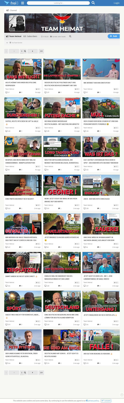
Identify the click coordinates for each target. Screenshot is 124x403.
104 (41, 51)
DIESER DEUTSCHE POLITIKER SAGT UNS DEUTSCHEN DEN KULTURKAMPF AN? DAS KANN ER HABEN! (60, 85)
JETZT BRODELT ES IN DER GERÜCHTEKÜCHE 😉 (61, 239)
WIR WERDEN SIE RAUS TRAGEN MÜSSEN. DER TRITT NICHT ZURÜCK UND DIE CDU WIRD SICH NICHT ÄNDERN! (21, 240)
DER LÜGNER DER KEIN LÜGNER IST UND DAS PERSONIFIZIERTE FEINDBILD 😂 (101, 122)
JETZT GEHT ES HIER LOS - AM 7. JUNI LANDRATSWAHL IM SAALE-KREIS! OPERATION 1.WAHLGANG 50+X (98, 279)
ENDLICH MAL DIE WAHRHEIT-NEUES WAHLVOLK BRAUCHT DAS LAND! (58, 277)
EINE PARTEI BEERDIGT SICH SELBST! (19, 199)
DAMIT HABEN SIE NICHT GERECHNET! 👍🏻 (21, 276)
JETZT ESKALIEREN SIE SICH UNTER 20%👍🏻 (100, 315)
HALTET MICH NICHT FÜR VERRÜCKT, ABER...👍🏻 (22, 316)
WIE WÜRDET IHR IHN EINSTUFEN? (97, 83)
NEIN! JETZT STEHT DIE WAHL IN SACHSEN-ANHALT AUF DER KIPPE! (61, 200)
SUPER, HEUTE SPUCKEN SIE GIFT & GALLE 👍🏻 (21, 122)
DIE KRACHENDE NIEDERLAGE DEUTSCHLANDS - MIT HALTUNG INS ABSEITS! (61, 122)
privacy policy (92, 401)
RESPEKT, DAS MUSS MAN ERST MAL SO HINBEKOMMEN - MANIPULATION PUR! (20, 161)
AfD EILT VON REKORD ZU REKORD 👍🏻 (98, 354)
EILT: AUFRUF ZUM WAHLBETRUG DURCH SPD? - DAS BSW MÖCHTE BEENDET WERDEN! (101, 161)
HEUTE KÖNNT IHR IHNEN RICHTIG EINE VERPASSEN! (20, 84)
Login (117, 3)
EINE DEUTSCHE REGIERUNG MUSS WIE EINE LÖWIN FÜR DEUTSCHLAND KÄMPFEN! (61, 316)
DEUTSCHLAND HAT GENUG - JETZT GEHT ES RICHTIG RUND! (61, 355)
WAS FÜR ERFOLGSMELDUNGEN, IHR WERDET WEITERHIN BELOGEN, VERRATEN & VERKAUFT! (61, 163)
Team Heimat (9, 89)
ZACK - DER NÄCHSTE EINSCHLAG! (97, 199)
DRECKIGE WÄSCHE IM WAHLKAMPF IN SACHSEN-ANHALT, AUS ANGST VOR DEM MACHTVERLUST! (99, 240)
